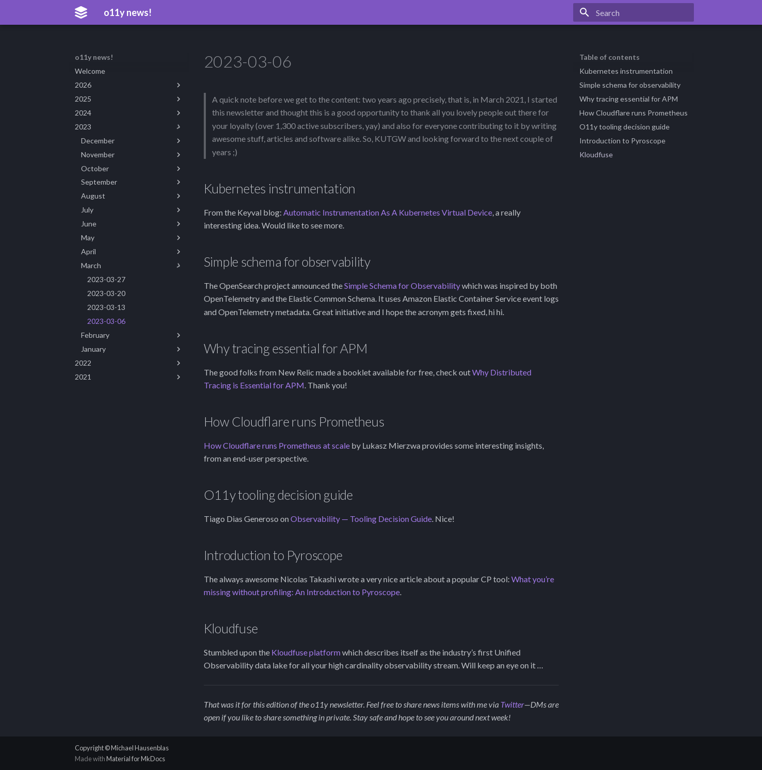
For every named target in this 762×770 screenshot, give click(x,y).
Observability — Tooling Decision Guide (361, 518)
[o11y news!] (81, 12)
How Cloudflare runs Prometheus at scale (277, 445)
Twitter (512, 704)
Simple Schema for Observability (402, 285)
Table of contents (609, 57)
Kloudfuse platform (306, 652)
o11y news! (94, 57)
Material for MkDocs (135, 759)
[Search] (633, 12)
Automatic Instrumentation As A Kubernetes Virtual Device (387, 212)
